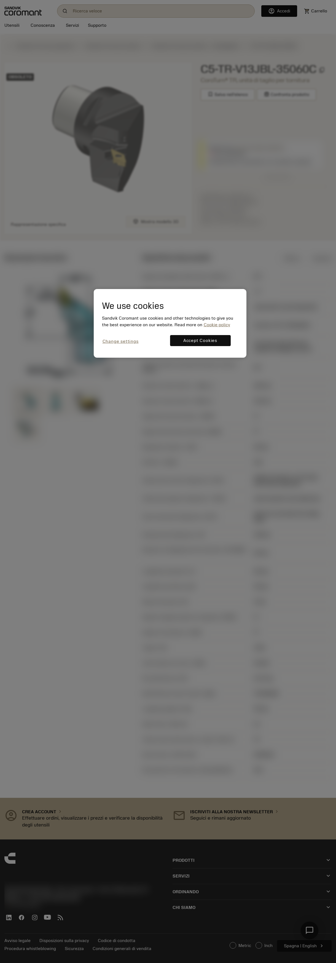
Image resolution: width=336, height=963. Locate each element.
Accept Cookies (200, 340)
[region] (170, 323)
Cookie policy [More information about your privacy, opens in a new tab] (217, 325)
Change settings (121, 341)
